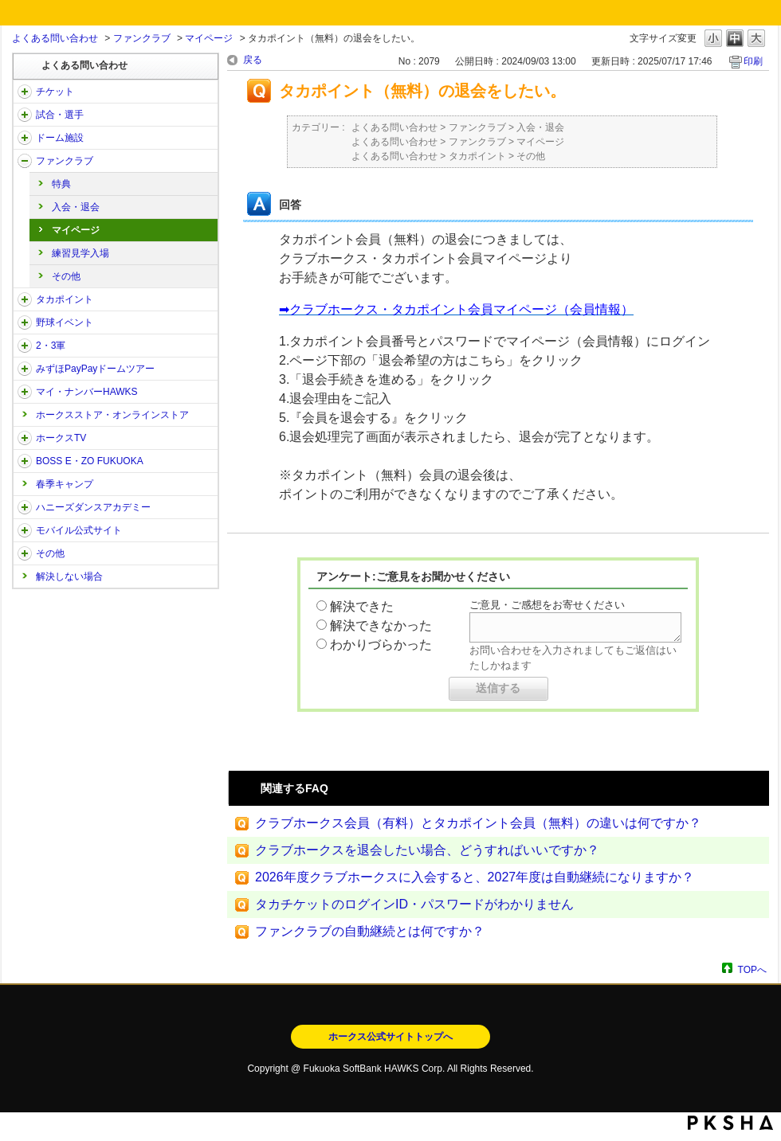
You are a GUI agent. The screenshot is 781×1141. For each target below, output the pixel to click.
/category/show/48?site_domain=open (25, 530)
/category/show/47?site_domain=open (25, 507)
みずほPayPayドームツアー (95, 368)
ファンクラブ (142, 38)
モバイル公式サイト (79, 530)
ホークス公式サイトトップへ (390, 1036)
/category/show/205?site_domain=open (25, 438)
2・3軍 (50, 345)
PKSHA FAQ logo (730, 1122)
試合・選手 (60, 114)
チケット (55, 91)
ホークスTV (61, 438)
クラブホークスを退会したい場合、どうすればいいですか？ (427, 850)
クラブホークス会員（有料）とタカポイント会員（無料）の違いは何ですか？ (478, 823)
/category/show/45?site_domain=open (25, 368)
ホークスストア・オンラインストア (112, 414)
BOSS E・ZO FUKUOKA (89, 461)
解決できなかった (381, 625)
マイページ (209, 38)
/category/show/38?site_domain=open (25, 114)
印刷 (753, 61)
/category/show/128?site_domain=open (25, 461)
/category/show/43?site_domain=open (25, 345)
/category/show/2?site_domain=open (25, 91)
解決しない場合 (69, 576)
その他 (66, 276)
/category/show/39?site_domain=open (25, 138)
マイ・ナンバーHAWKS (87, 391)
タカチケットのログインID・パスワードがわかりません (414, 904)
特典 (61, 184)
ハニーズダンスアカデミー (93, 507)
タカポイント (64, 299)
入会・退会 (76, 207)
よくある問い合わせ (55, 38)
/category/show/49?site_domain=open (25, 553)
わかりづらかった (381, 644)
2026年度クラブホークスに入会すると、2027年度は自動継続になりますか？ (474, 877)
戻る (252, 59)
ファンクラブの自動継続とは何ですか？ (370, 931)
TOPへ (752, 969)
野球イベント (64, 322)
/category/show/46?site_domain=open (25, 392)
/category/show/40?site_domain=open (25, 161)
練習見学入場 (80, 253)
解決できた (362, 606)
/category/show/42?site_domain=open (25, 322)
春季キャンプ (64, 484)
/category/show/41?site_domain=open (25, 299)
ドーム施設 (60, 137)
